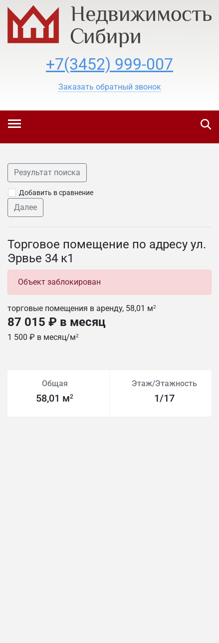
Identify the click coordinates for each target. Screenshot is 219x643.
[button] (109, 87)
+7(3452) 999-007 (109, 64)
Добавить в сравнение (56, 193)
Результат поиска (47, 172)
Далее (25, 207)
